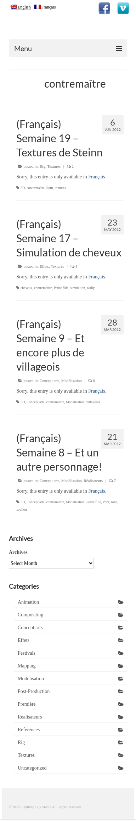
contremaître (36, 188)
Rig (42, 166)
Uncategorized (32, 768)
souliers (21, 509)
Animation (28, 602)
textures (60, 188)
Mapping (27, 666)
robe (114, 502)
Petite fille (61, 288)
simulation (77, 288)
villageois (93, 402)
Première (27, 704)
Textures (54, 166)
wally (91, 288)
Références (29, 729)
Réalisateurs (93, 480)
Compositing (30, 614)
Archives (18, 552)
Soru (49, 188)
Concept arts (49, 380)
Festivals (26, 653)
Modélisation (71, 380)
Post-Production (34, 691)
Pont (106, 502)
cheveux (26, 288)
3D (23, 188)
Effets (44, 266)
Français (96, 176)
